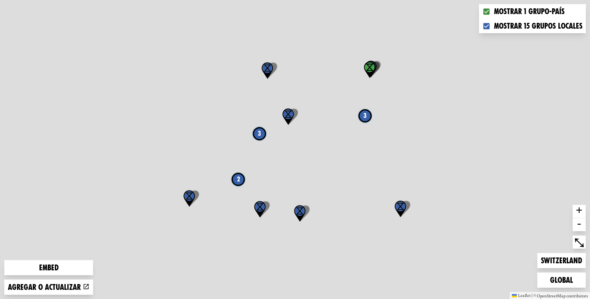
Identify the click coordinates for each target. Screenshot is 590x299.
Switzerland (561, 260)
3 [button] (365, 116)
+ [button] (579, 211)
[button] (400, 209)
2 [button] (238, 179)
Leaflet (521, 295)
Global (563, 279)
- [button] (579, 224)
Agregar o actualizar (48, 287)
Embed (49, 267)
